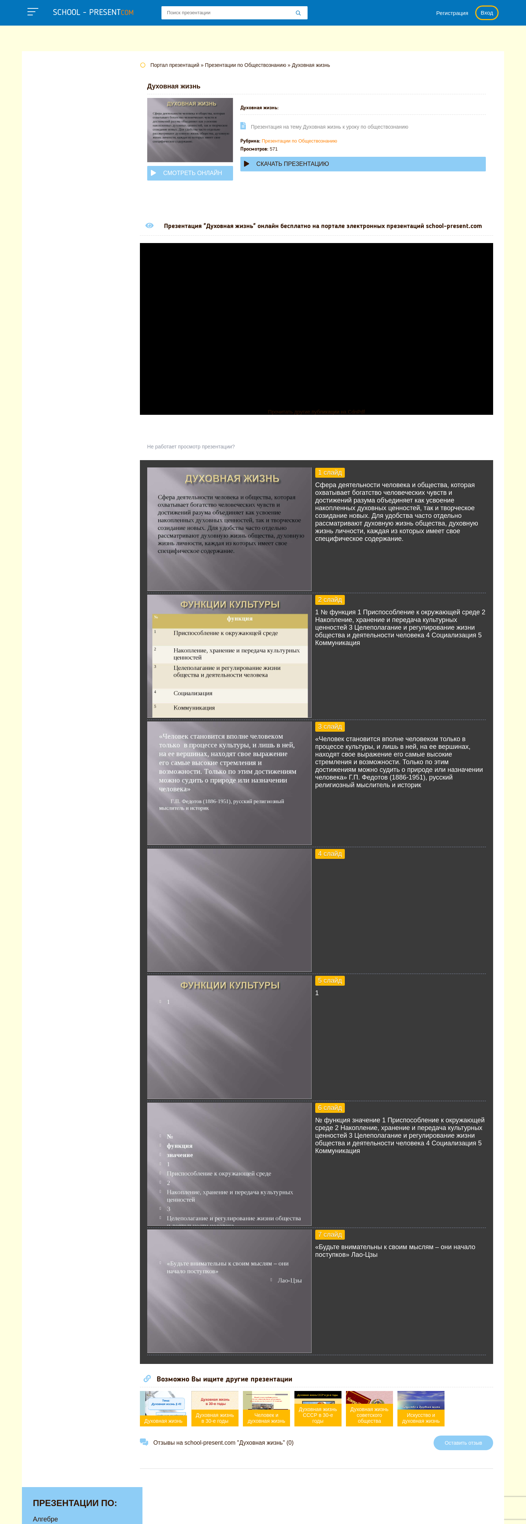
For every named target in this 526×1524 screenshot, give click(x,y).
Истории (45, 185)
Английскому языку (62, 94)
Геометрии (49, 140)
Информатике (54, 174)
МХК (40, 242)
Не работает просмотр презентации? (204, 454)
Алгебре (45, 83)
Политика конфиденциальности (278, 1511)
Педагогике (50, 287)
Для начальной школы (67, 162)
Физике (44, 321)
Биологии (47, 117)
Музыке (44, 230)
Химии (43, 355)
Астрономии (51, 106)
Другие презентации (63, 389)
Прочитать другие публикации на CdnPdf (323, 419)
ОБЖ (40, 253)
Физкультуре (52, 332)
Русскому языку (57, 298)
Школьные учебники (460, 1511)
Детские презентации (65, 151)
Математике (51, 208)
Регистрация (452, 13)
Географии (49, 128)
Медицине (48, 219)
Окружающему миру (64, 276)
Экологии (47, 366)
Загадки (409, 1511)
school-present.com (67, 1506)
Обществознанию (60, 264)
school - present (93, 12)
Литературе (50, 196)
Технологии (50, 310)
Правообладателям (360, 1511)
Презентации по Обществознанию (313, 141)
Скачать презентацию (300, 164)
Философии (51, 344)
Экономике (49, 378)
